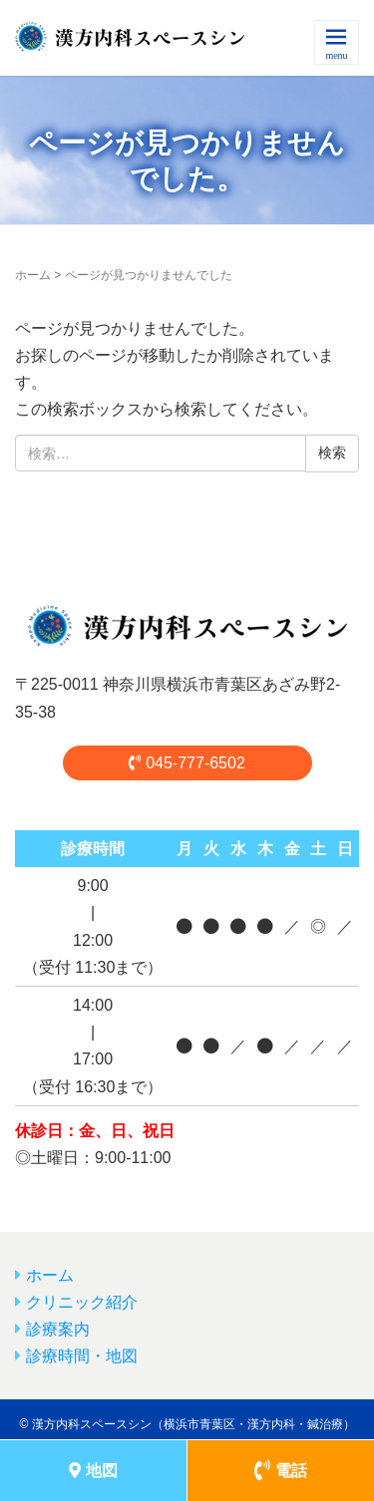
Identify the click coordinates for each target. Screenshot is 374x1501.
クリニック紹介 (82, 1302)
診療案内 (58, 1329)
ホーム (33, 275)
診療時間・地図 (82, 1356)
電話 (280, 1470)
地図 (93, 1470)
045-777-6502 (187, 762)
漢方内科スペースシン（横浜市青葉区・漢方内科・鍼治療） (193, 1424)
